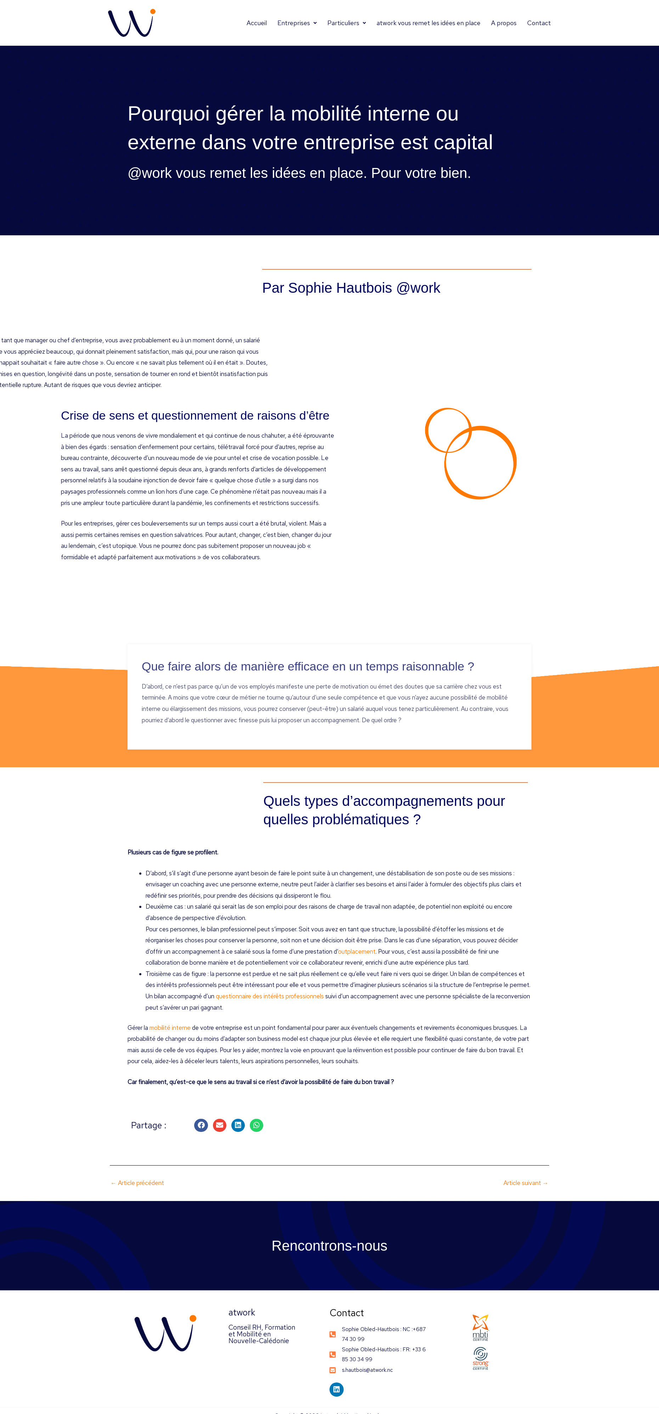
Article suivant (525, 1183)
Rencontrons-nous (330, 1245)
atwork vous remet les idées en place (428, 23)
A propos (504, 23)
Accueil (257, 23)
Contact (539, 23)
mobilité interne (170, 1028)
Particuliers (346, 23)
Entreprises (297, 23)
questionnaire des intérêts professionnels (270, 996)
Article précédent (137, 1183)
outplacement (357, 951)
